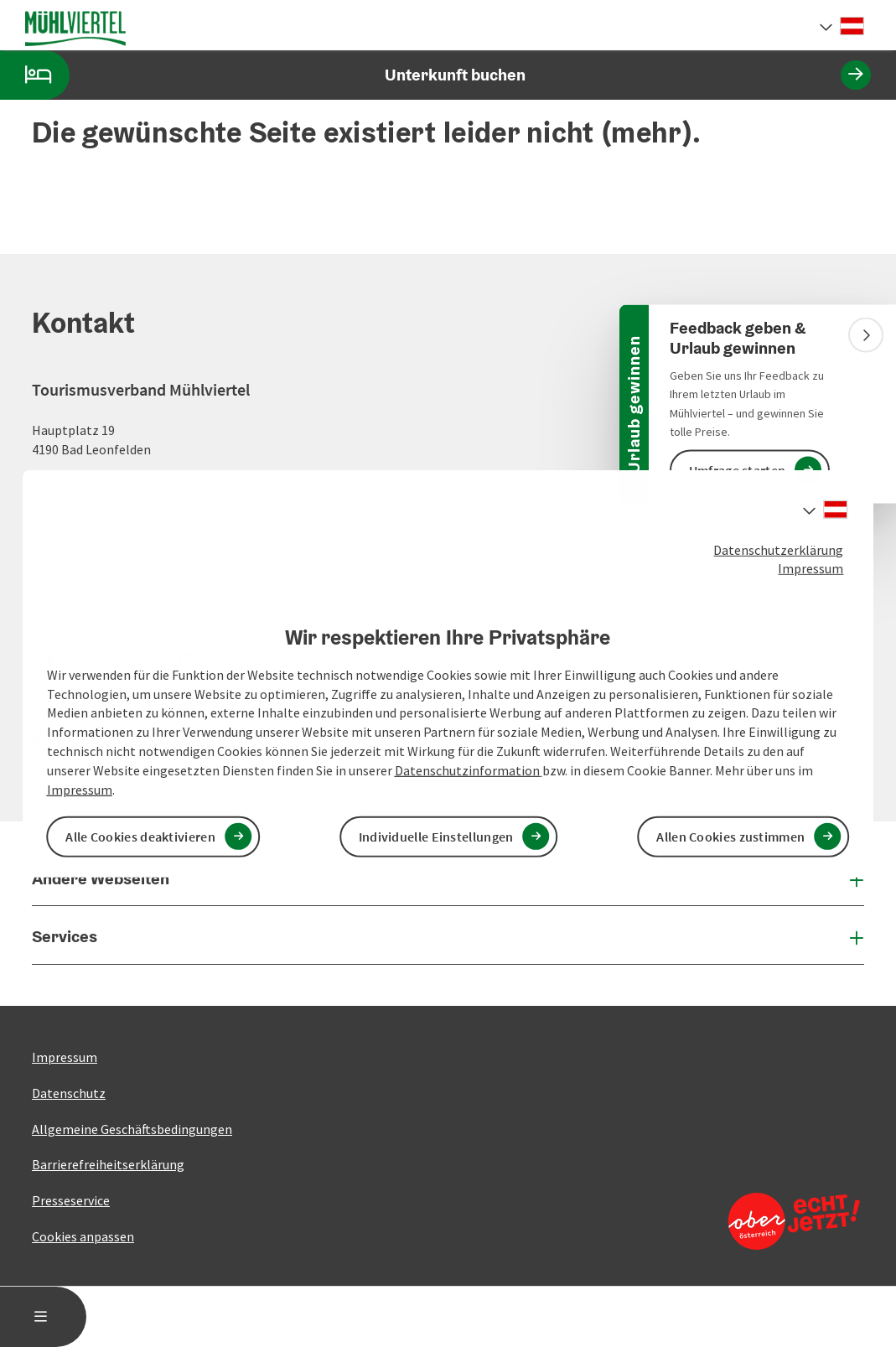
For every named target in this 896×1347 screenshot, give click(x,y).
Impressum (810, 568)
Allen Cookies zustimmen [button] (730, 836)
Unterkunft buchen (435, 75)
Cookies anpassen (83, 1236)
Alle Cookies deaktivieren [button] (140, 836)
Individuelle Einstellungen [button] (436, 836)
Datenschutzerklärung (778, 549)
